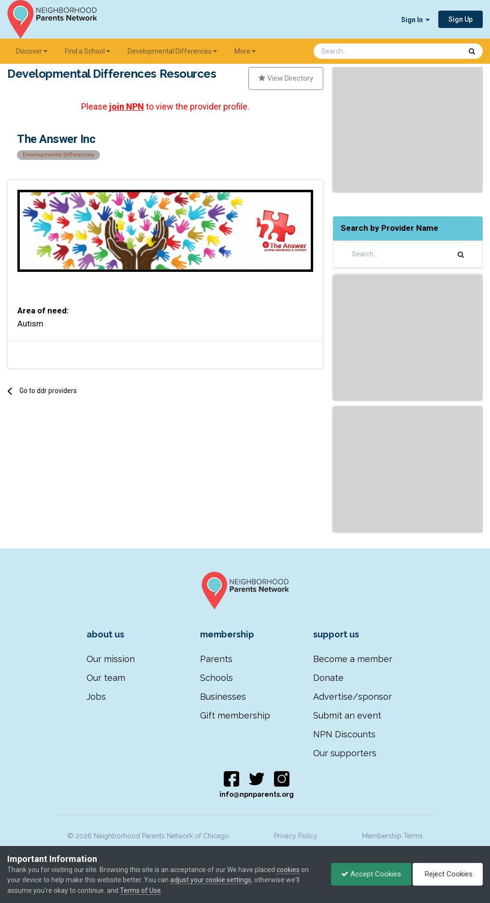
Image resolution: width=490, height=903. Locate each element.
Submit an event (347, 715)
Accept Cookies (371, 874)
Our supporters (344, 753)
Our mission (110, 659)
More (245, 51)
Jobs (96, 696)
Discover (31, 51)
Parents (216, 659)
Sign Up (460, 19)
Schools (216, 678)
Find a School (87, 51)
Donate (328, 678)
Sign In (415, 20)
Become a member (352, 659)
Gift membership (235, 715)
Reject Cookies (448, 874)
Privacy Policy (295, 836)
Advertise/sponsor (352, 696)
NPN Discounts (344, 734)
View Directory (286, 78)
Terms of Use (140, 890)
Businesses (223, 696)
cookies (288, 870)
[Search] (362, 51)
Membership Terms (392, 836)
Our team (105, 678)
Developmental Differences (172, 51)
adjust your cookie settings (210, 880)
